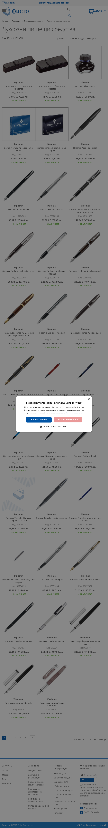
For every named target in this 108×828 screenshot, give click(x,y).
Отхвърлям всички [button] (68, 420)
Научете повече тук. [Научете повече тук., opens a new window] (75, 413)
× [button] (89, 399)
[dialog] (54, 414)
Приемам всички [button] (39, 420)
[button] (54, 426)
